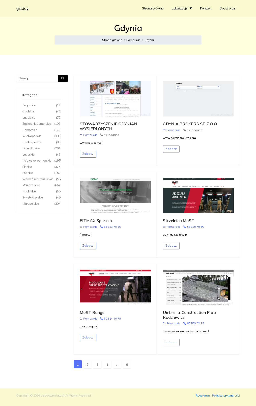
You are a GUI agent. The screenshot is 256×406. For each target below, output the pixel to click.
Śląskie (42, 167)
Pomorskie (133, 40)
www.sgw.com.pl (91, 142)
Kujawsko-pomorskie (42, 160)
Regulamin (203, 395)
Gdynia (149, 40)
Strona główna (153, 8)
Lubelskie (42, 117)
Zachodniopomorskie (42, 123)
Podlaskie (42, 191)
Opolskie (42, 111)
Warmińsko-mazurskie (42, 179)
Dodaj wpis (228, 8)
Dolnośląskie (42, 148)
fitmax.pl (85, 234)
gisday (22, 8)
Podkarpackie (42, 142)
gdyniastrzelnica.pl (175, 234)
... (117, 364)
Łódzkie (42, 173)
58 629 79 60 (193, 226)
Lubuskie (42, 154)
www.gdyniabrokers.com (179, 138)
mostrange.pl (88, 326)
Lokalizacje (182, 8)
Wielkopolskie (42, 136)
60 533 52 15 (193, 323)
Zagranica (42, 105)
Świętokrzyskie (42, 197)
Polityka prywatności (226, 395)
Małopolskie (42, 203)
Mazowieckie (42, 185)
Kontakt (206, 8)
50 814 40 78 (110, 318)
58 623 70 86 (110, 226)
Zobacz (88, 154)
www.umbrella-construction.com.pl (186, 331)
